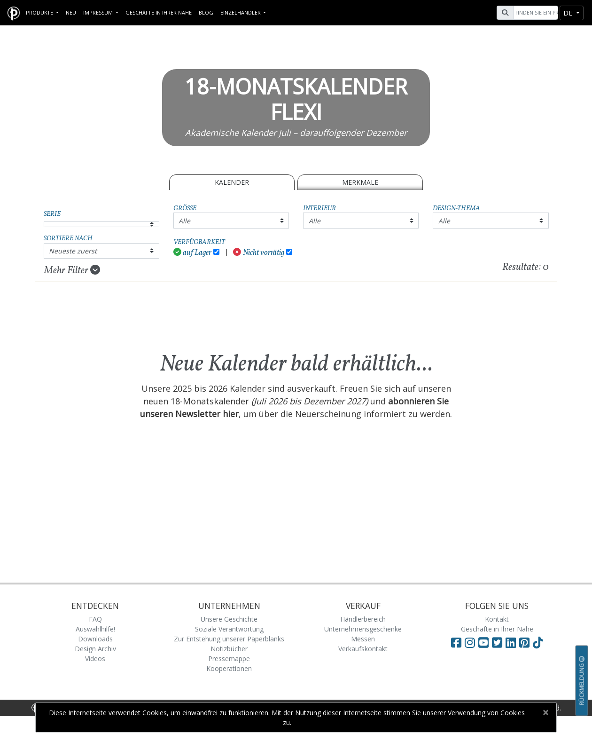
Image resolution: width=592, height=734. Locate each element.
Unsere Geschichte (229, 619)
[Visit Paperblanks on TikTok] (538, 642)
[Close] (545, 712)
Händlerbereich (363, 619)
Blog (206, 12)
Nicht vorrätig (258, 252)
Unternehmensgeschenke (363, 628)
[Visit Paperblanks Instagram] (470, 642)
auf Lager (192, 252)
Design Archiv (95, 648)
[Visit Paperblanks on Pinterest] (526, 642)
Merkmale (360, 182)
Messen (363, 638)
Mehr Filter (72, 270)
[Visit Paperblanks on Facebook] (456, 642)
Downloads (95, 638)
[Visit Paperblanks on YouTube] (485, 642)
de (568, 12)
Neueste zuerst (73, 250)
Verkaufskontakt (363, 648)
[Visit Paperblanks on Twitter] (499, 642)
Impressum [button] (98, 12)
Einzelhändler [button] (241, 12)
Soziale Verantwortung (229, 628)
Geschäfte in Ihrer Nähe (158, 12)
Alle (184, 220)
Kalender (232, 182)
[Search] (534, 13)
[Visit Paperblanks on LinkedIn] (512, 642)
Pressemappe (229, 658)
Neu (71, 12)
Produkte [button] (40, 12)
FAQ (95, 619)
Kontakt (497, 619)
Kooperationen (229, 668)
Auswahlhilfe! (95, 628)
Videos (95, 658)
